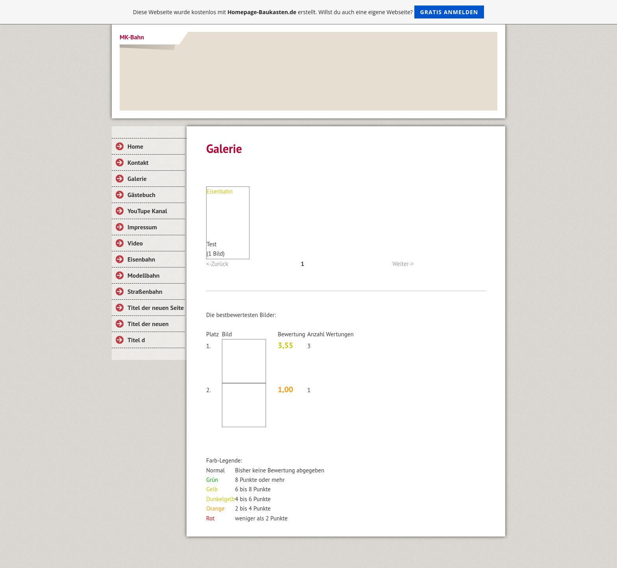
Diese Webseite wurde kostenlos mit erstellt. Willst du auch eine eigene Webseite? (308, 12)
